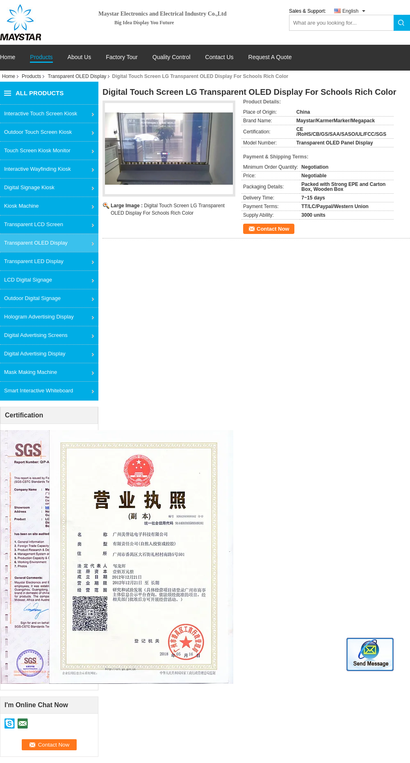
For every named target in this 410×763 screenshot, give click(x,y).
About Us (79, 57)
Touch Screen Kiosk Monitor (37, 150)
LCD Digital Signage (28, 280)
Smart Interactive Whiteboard (38, 390)
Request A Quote (270, 57)
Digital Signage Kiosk (29, 187)
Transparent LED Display (34, 261)
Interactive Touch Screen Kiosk (40, 113)
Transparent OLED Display (77, 76)
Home (7, 57)
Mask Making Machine (30, 372)
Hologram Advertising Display (39, 317)
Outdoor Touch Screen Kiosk (38, 132)
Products (41, 57)
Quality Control (172, 57)
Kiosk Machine (21, 206)
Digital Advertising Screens (36, 335)
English (350, 11)
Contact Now (273, 229)
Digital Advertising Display (35, 354)
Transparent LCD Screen (33, 224)
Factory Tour (122, 57)
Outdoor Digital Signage (32, 298)
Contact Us (219, 57)
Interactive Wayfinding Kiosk (37, 169)
